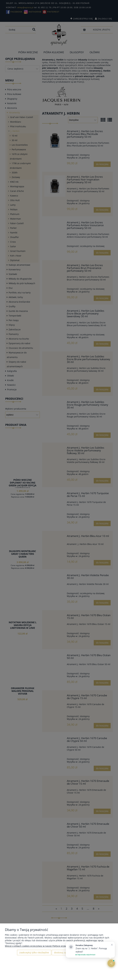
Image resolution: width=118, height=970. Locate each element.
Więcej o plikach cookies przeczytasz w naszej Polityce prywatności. (39, 945)
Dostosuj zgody (62, 952)
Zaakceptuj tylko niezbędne (34, 952)
